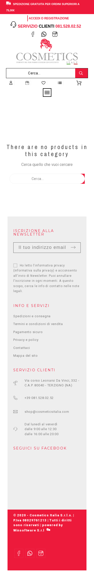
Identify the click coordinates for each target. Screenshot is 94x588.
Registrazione (56, 18)
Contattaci (21, 348)
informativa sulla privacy (34, 270)
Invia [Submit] (73, 247)
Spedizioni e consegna (32, 316)
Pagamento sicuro (28, 332)
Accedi (34, 18)
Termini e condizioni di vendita (38, 324)
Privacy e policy (25, 340)
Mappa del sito (25, 355)
